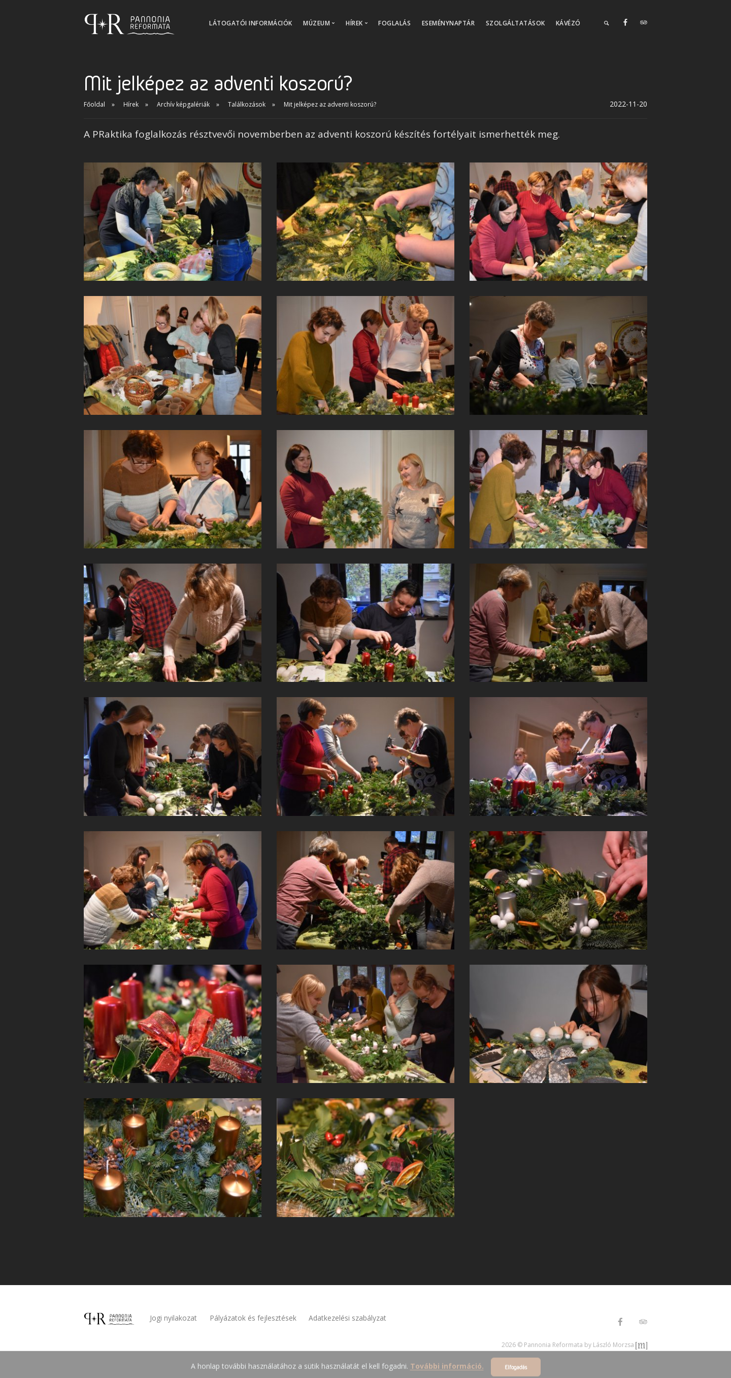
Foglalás (394, 23)
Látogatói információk (250, 23)
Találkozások (246, 104)
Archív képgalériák (183, 104)
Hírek (131, 104)
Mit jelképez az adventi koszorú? (330, 104)
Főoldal (94, 104)
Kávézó (568, 23)
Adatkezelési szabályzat (353, 1318)
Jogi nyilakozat (173, 1318)
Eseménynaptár (448, 23)
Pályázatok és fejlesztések (255, 1318)
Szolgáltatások (515, 23)
